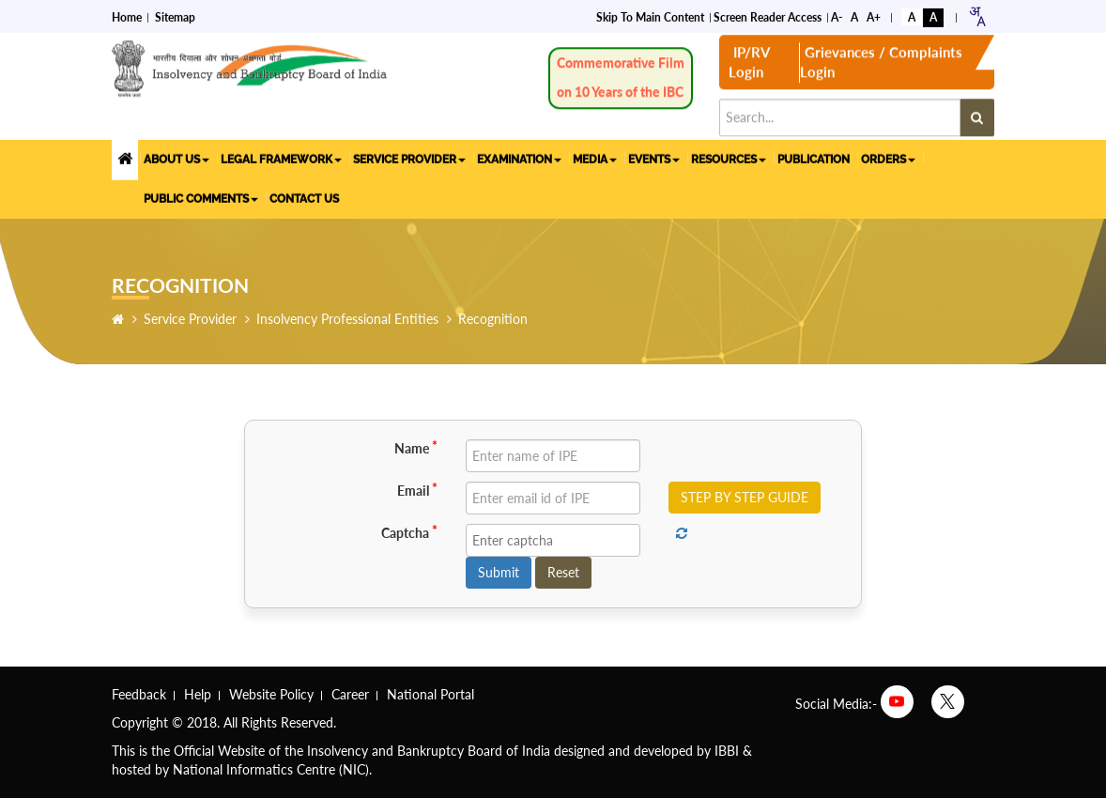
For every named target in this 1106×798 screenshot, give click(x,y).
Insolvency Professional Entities (347, 319)
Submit (498, 572)
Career (350, 694)
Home (127, 15)
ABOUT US (176, 156)
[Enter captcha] (552, 540)
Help (197, 694)
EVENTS (654, 156)
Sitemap (175, 15)
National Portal (430, 694)
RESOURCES (728, 156)
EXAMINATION (519, 156)
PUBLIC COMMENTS (201, 196)
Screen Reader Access (768, 15)
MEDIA (595, 156)
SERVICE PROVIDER (409, 156)
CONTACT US (304, 196)
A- (836, 15)
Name (416, 447)
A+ (874, 15)
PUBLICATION (813, 156)
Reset (563, 572)
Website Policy (271, 694)
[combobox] (977, 15)
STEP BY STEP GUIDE (744, 497)
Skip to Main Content (650, 15)
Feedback (139, 694)
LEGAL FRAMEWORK (281, 156)
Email (417, 490)
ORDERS (888, 156)
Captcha (409, 532)
